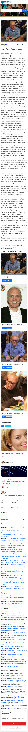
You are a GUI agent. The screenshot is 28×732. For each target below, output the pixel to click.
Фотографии (4, 519)
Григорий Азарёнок (9, 487)
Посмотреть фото (7, 280)
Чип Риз (7, 493)
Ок (14, 723)
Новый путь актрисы (13, 691)
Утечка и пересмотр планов (15, 696)
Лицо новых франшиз (12, 666)
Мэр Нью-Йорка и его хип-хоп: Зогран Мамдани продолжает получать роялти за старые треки (14, 556)
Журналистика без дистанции (14, 663)
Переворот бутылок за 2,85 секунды (16, 632)
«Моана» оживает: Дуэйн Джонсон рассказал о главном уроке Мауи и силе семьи (12, 588)
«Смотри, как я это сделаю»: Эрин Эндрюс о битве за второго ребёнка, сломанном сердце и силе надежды (12, 529)
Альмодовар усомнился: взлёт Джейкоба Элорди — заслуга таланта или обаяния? (13, 571)
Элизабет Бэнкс (8, 462)
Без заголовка (12, 708)
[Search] (12, 10)
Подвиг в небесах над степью (14, 639)
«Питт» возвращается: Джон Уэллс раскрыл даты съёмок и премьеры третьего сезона (13, 534)
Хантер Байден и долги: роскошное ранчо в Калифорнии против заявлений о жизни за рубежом (11, 551)
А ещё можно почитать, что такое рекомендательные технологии (14, 727)
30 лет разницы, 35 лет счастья (14, 623)
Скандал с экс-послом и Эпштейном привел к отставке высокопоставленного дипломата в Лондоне (13, 577)
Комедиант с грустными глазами (15, 619)
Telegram (7, 426)
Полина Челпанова (11, 45)
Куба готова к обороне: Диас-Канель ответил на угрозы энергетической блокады (13, 582)
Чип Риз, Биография (7, 516)
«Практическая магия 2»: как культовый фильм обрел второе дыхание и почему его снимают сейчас (13, 545)
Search (24, 10)
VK (2, 426)
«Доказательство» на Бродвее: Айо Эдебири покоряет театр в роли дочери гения (13, 540)
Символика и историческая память (17, 680)
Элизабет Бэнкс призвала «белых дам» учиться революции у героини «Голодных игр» (13, 455)
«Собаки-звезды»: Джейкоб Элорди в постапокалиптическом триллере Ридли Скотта (12, 597)
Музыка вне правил (11, 626)
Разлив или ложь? (13, 686)
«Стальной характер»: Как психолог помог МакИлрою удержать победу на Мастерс (13, 566)
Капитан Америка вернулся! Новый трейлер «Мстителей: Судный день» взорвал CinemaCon (13, 603)
